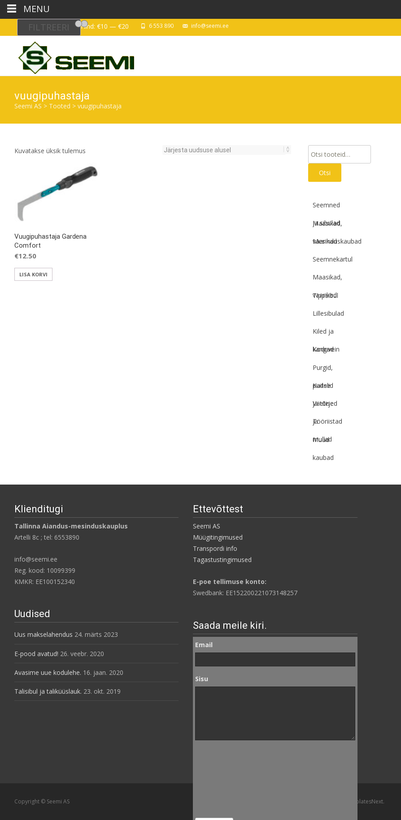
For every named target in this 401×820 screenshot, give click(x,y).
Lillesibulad (328, 313)
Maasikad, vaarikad (327, 225)
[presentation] (232, 779)
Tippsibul (325, 295)
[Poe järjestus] (224, 150)
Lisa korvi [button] (33, 274)
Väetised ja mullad (325, 405)
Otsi (325, 172)
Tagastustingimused (222, 559)
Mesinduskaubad (337, 241)
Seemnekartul (333, 259)
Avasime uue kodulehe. (47, 672)
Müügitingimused (218, 537)
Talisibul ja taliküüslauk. (48, 691)
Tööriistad (327, 421)
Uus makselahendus (43, 634)
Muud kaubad (323, 442)
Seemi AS (206, 526)
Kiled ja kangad (323, 333)
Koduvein (326, 349)
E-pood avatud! (36, 653)
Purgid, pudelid (323, 370)
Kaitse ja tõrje (323, 388)
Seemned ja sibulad (326, 207)
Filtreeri (49, 27)
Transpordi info (215, 548)
